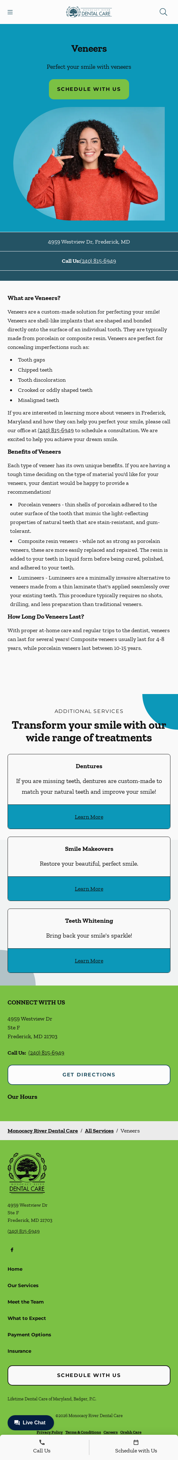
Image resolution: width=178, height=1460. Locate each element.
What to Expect (27, 1318)
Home (15, 1269)
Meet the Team (26, 1302)
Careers (111, 1432)
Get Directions (89, 1075)
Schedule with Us (89, 89)
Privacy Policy (50, 1432)
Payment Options (29, 1335)
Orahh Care (130, 1432)
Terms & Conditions (83, 1432)
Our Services (23, 1285)
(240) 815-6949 (98, 260)
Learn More (89, 816)
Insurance (19, 1351)
